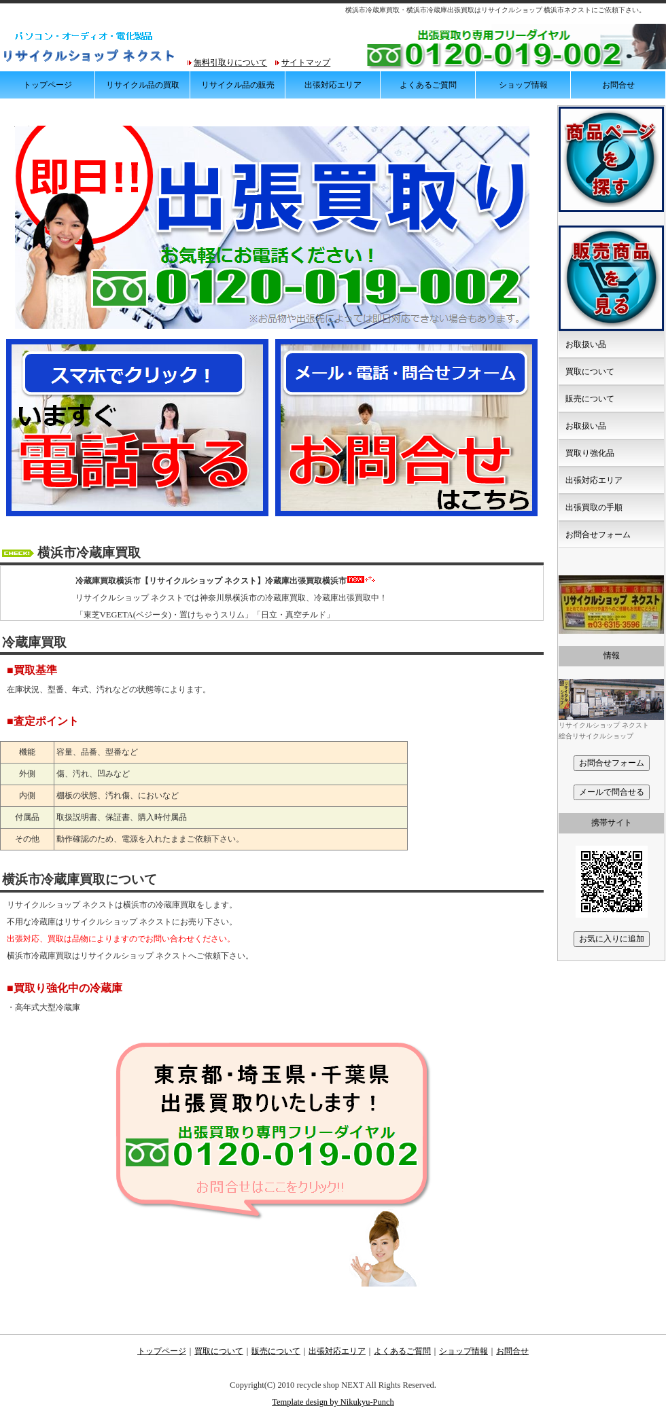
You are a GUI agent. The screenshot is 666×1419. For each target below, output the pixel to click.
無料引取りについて (230, 62)
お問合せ (618, 85)
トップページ (47, 85)
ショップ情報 (523, 85)
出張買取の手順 (594, 507)
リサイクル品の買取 (142, 85)
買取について (589, 371)
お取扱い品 (585, 344)
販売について (589, 398)
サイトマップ (305, 62)
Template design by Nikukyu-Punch (333, 1402)
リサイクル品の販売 (238, 85)
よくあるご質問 (428, 85)
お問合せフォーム (598, 534)
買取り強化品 (589, 453)
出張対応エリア (333, 85)
